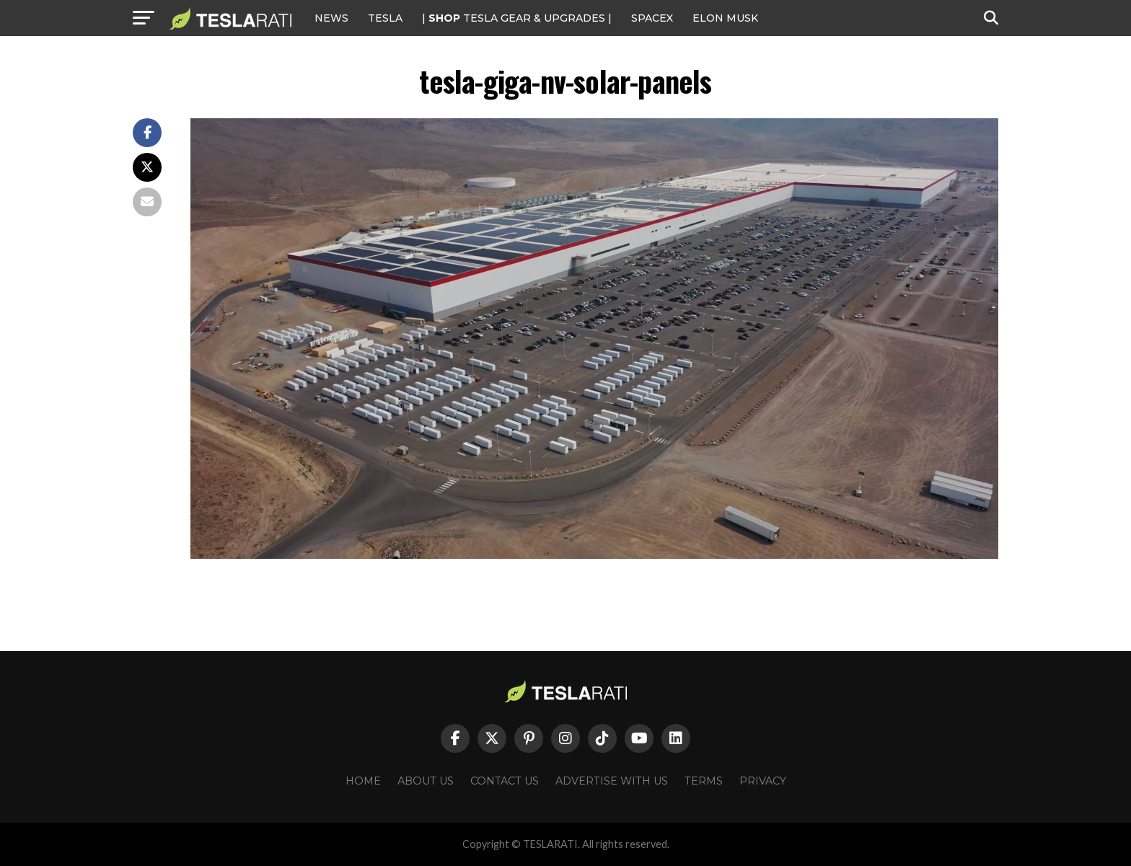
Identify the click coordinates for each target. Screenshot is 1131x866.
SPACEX (652, 18)
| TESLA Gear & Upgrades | (517, 18)
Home (363, 780)
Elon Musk (725, 18)
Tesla (385, 18)
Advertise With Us (611, 780)
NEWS (331, 18)
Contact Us (504, 780)
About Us (425, 780)
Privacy (762, 780)
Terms (704, 780)
